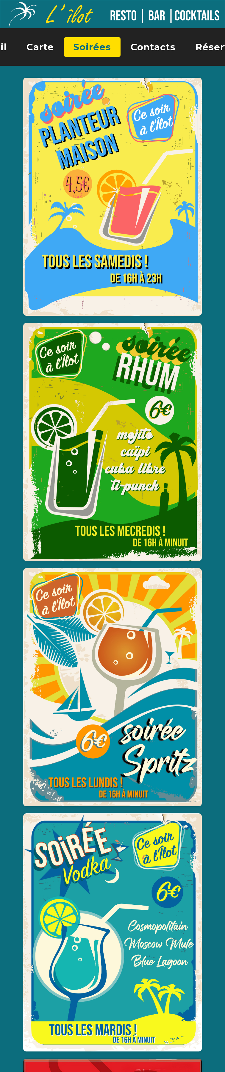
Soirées (92, 47)
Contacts (153, 47)
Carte (40, 47)
